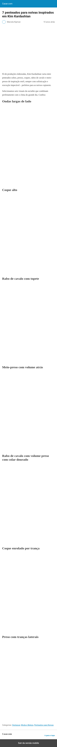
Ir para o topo (50, 735)
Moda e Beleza (27, 725)
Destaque (16, 725)
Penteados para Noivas (44, 725)
